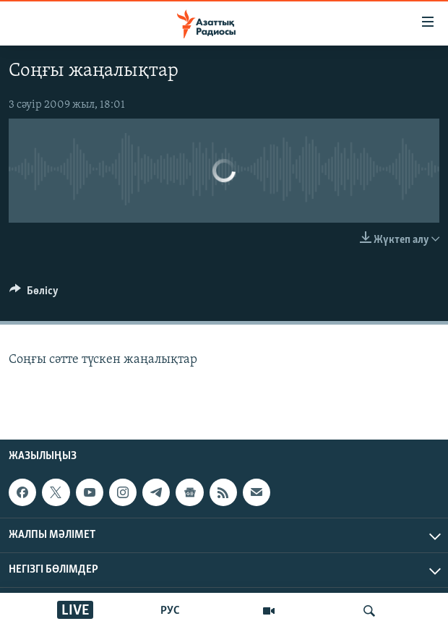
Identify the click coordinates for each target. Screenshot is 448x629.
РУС (170, 611)
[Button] (34, 294)
